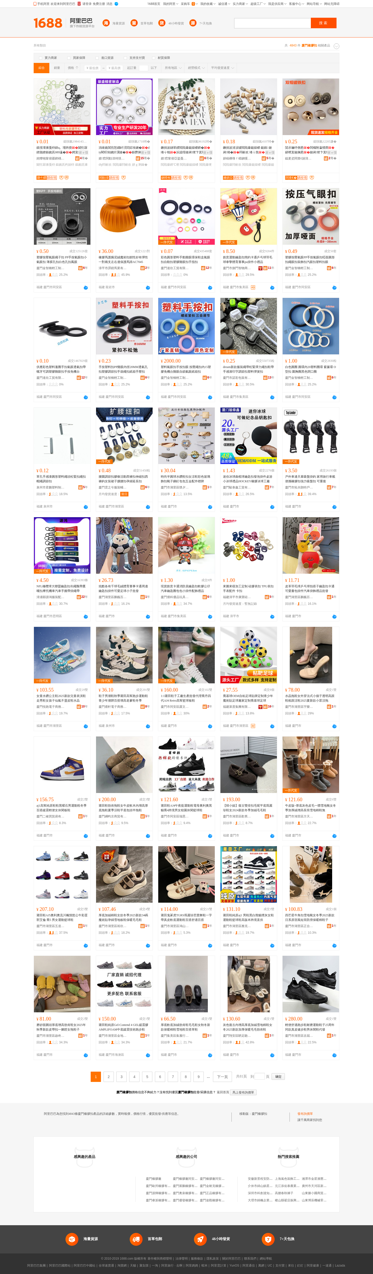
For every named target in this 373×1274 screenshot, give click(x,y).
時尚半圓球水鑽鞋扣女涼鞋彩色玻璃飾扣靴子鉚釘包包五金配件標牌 (185, 479)
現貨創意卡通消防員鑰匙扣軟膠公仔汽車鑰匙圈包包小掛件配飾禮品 (185, 588)
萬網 (261, 1265)
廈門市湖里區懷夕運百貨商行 (175, 487)
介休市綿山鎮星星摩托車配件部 (269, 1186)
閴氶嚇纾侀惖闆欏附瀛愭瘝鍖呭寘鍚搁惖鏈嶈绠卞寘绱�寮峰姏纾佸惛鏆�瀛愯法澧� (310, 150)
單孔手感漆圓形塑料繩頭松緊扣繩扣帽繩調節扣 (61, 479)
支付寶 (280, 1265)
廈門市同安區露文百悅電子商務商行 (175, 707)
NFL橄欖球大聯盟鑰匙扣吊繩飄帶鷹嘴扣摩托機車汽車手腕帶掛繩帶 (61, 588)
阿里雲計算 (218, 1265)
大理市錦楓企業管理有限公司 (268, 1200)
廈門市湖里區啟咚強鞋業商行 (50, 1035)
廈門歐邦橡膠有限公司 (161, 1186)
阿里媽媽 (192, 1265)
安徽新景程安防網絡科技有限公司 (271, 1179)
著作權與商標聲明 (159, 1258)
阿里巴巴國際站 (60, 1265)
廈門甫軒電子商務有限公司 (113, 707)
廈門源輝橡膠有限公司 (161, 1193)
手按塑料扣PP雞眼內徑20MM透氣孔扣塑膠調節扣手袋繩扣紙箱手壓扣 (123, 369)
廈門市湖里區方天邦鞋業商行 (299, 816)
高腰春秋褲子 (284, 1193)
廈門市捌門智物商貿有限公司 (237, 268)
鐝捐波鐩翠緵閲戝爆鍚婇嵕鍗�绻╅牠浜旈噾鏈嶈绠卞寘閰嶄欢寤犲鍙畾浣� (186, 150)
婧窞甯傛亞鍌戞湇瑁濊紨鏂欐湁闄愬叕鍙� (175, 158)
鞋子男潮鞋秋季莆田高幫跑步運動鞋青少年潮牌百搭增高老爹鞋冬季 (123, 698)
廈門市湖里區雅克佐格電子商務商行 (237, 926)
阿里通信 (249, 1265)
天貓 (133, 1265)
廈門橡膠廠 (153, 1179)
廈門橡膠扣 (259, 1114)
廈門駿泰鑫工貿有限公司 (237, 487)
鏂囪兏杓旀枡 (65, 164)
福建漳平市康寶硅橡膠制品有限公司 (237, 597)
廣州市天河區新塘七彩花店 (320, 1186)
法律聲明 (181, 1258)
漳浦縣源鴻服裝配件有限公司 (50, 597)
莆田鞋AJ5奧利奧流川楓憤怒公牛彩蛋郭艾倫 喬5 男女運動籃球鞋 (62, 917)
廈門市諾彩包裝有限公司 (237, 378)
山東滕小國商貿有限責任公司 (322, 1193)
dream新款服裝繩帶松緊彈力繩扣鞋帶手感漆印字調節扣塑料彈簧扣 (248, 369)
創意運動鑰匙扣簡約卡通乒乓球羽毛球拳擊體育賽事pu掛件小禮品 (247, 260)
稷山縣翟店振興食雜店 (290, 1200)
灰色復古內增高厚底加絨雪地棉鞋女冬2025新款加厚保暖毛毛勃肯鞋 (247, 1027)
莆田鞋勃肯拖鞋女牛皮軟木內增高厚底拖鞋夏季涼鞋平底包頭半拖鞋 (123, 808)
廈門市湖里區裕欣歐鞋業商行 (113, 926)
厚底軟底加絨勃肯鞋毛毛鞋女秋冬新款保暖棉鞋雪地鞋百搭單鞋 (185, 1027)
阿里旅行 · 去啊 (171, 1265)
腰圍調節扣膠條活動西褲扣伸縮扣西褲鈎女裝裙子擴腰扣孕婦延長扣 (123, 479)
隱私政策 (213, 1258)
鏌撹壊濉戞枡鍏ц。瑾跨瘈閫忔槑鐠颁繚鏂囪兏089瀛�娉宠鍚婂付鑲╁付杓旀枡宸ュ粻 (61, 150)
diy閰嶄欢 (105, 164)
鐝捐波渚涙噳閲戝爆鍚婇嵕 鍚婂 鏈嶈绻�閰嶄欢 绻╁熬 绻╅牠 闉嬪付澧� (247, 150)
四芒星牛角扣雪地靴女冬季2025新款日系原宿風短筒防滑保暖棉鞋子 (309, 917)
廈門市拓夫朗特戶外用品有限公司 (299, 487)
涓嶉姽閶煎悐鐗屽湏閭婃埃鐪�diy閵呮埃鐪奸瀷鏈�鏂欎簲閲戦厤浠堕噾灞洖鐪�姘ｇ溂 (124, 150)
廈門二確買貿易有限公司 (50, 816)
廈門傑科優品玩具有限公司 (175, 597)
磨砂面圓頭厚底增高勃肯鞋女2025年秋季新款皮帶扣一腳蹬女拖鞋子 (61, 1027)
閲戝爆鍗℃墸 (170, 164)
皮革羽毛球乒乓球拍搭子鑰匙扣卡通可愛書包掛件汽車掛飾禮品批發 (309, 588)
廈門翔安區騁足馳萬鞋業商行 (237, 1035)
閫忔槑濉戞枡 (45, 164)
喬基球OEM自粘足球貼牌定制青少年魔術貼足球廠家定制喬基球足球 (248, 698)
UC (270, 1265)
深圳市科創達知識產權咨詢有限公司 (272, 1193)
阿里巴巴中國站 (84, 1265)
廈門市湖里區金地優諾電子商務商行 (113, 1035)
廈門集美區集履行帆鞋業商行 (175, 1035)
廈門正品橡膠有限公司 (215, 1193)
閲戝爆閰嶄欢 (122, 164)
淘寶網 (122, 1265)
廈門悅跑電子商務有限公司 (50, 707)
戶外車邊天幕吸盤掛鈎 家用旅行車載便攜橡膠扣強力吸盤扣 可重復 (310, 479)
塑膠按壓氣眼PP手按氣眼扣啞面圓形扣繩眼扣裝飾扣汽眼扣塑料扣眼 (310, 260)
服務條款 (197, 1258)
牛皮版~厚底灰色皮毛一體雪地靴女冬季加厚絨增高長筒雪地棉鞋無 (310, 808)
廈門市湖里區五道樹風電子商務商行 (50, 926)
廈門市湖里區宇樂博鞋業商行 (299, 707)
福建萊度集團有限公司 (237, 707)
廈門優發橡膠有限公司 (188, 1200)
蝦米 (204, 1265)
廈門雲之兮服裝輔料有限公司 (113, 487)
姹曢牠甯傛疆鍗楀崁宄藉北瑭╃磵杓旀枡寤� (50, 158)
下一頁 (222, 1077)
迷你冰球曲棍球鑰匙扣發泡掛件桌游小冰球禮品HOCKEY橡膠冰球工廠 (247, 479)
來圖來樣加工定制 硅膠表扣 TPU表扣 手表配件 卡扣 (248, 588)
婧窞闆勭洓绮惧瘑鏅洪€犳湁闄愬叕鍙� (113, 158)
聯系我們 (250, 1258)
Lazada (340, 1265)
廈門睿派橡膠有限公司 (161, 1200)
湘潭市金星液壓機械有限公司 (322, 1179)
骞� (84, 158)
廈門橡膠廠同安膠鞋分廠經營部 (221, 1179)
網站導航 (266, 1258)
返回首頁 (223, 1092)
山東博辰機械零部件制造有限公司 (325, 1200)
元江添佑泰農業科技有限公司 (295, 1186)
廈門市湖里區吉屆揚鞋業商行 (299, 1035)
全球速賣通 (106, 1265)
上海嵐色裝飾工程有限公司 (293, 1179)
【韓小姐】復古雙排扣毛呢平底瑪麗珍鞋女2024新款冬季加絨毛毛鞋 (247, 808)
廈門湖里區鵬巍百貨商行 (113, 597)
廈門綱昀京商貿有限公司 (113, 816)
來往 (291, 1265)
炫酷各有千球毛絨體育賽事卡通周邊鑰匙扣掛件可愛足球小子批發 (123, 588)
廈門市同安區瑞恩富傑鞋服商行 (175, 816)
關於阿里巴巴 (231, 1258)
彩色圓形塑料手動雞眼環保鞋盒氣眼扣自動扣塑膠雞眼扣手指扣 (185, 260)
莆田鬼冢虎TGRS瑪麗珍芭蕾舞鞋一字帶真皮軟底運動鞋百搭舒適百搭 (186, 917)
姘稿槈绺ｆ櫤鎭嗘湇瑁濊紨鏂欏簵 (237, 158)
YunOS (234, 1265)
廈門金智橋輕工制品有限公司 (50, 268)
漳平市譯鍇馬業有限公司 (113, 268)
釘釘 (300, 1265)
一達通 (327, 1265)
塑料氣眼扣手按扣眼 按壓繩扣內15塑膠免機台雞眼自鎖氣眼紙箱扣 (186, 369)
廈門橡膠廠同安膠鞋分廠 (190, 1179)
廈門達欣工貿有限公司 (175, 268)
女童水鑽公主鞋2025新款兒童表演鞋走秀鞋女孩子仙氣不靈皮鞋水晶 (61, 698)
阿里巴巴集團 (36, 1265)
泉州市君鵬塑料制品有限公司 (50, 487)
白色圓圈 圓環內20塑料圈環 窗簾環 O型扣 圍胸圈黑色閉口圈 (310, 369)
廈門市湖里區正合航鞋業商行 (299, 926)
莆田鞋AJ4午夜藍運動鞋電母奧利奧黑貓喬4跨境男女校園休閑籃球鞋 (186, 808)
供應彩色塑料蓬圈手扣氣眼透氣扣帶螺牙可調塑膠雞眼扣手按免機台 (61, 369)
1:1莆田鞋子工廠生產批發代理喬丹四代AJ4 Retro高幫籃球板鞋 (186, 698)
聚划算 (144, 1265)
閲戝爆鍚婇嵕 (189, 164)
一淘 (155, 1265)
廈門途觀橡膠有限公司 (215, 1200)
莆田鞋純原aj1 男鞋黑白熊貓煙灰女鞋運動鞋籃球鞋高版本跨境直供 (248, 917)
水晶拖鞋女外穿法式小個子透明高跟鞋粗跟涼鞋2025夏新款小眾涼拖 (309, 698)
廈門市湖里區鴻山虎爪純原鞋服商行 (175, 926)
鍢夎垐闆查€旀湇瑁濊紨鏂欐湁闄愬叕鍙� (299, 158)
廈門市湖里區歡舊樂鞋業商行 (237, 816)
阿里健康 (313, 1265)
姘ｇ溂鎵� (139, 164)
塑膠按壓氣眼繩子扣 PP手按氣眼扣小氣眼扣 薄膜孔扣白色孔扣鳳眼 (61, 260)
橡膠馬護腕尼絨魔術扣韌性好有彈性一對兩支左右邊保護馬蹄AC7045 (123, 260)
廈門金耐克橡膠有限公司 (217, 1186)
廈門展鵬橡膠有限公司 (188, 1186)
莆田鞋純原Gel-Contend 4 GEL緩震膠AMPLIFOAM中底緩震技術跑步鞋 (123, 1027)
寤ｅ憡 (83, 152)
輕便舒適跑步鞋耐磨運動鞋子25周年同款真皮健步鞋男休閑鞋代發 (309, 1027)
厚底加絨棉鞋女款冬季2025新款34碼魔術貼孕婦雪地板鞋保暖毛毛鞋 (123, 917)
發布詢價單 (305, 1114)
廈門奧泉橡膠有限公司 (188, 1193)
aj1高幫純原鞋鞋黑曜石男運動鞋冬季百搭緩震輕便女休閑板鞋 (61, 808)
